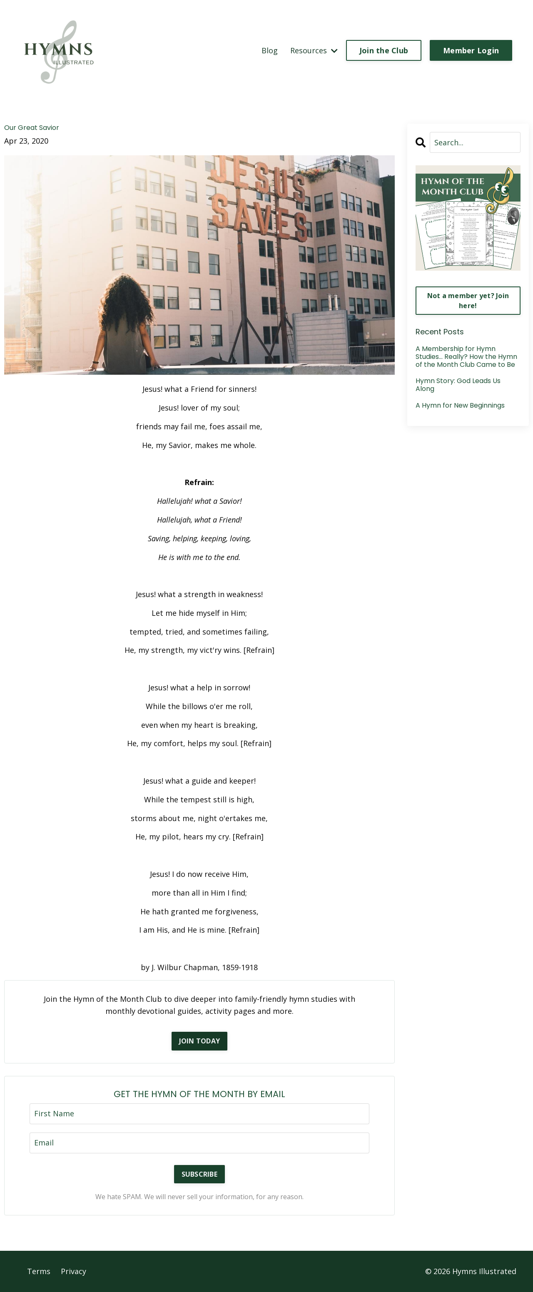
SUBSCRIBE (199, 1174)
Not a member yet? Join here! (468, 300)
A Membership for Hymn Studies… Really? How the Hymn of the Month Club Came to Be (466, 357)
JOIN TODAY (199, 1041)
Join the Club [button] (383, 50)
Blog (270, 50)
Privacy (73, 1271)
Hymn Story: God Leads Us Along (458, 385)
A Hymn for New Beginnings (460, 405)
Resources (314, 50)
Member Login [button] (471, 50)
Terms (38, 1271)
